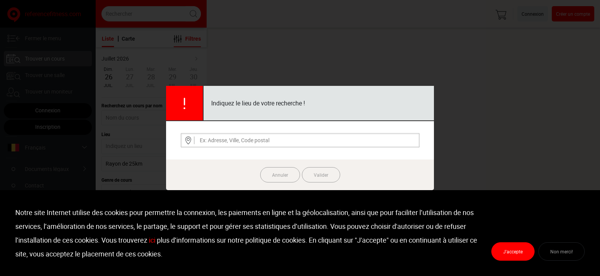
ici (152, 240)
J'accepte (513, 251)
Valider (321, 175)
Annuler (280, 175)
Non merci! (561, 251)
